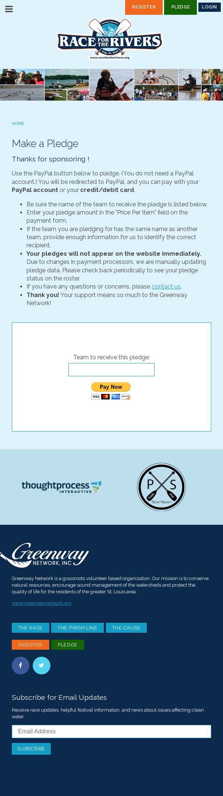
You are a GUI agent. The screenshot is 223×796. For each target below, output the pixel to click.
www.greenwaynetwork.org (41, 603)
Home (18, 123)
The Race (30, 628)
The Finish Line (78, 628)
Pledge (180, 7)
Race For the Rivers (111, 39)
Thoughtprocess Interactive (62, 487)
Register (144, 7)
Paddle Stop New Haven (161, 487)
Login (209, 7)
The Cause (126, 628)
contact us (166, 286)
